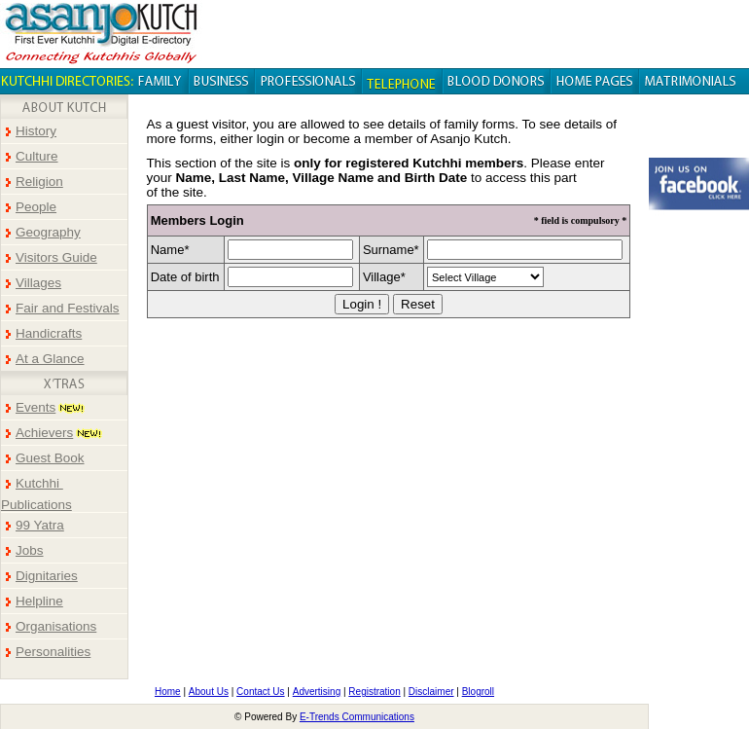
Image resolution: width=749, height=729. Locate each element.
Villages (38, 282)
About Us (209, 691)
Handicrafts (49, 333)
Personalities (53, 651)
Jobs (30, 550)
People (36, 207)
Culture (37, 156)
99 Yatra (40, 525)
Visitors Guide (56, 257)
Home (168, 691)
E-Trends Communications (357, 716)
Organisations (56, 626)
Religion (39, 181)
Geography (48, 232)
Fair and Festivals (68, 308)
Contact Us (260, 691)
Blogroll (478, 691)
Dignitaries (47, 575)
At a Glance (50, 358)
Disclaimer (431, 691)
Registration (374, 691)
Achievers (44, 432)
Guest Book (50, 458)
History (36, 131)
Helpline (39, 601)
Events (35, 407)
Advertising (316, 691)
